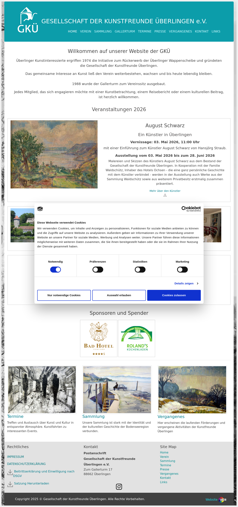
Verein (164, 457)
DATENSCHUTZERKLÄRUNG (26, 464)
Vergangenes (171, 416)
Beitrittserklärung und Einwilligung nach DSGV (43, 474)
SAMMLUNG (103, 31)
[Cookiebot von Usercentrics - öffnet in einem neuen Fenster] (184, 209)
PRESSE (160, 31)
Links (163, 482)
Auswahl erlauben (119, 295)
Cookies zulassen (174, 295)
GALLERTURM (125, 31)
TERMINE (145, 31)
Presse (164, 469)
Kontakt (165, 478)
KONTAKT (202, 31)
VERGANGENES (180, 31)
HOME (73, 31)
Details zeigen (183, 283)
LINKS (216, 31)
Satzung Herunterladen (31, 483)
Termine (15, 416)
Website (216, 499)
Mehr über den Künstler (164, 193)
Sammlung (93, 416)
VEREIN (85, 31)
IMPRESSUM (15, 457)
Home (164, 452)
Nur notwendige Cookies (64, 295)
